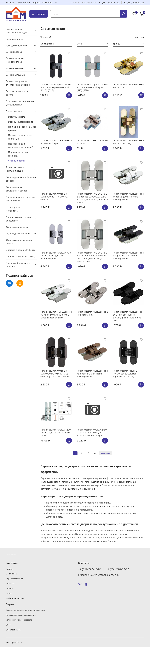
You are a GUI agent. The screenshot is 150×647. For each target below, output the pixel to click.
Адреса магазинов (42, 2)
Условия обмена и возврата (19, 619)
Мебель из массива (15, 598)
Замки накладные (15, 74)
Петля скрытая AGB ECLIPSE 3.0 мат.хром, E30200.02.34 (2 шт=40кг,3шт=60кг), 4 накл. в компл (92, 257)
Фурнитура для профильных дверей (21, 179)
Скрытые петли (16, 160)
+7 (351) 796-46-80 (109, 2)
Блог (8, 624)
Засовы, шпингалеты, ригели (17, 93)
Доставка (10, 583)
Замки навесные (15, 68)
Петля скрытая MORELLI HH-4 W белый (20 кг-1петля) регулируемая (128, 196)
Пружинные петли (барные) (18, 154)
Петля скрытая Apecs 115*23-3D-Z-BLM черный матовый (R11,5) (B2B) (55, 87)
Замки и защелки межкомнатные (15, 60)
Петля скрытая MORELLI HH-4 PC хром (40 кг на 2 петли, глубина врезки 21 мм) (56, 314)
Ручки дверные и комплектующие (15, 169)
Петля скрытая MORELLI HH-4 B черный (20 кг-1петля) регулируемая (128, 255)
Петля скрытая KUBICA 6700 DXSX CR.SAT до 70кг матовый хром (55, 255)
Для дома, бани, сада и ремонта (18, 264)
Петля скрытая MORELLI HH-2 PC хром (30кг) (92, 313)
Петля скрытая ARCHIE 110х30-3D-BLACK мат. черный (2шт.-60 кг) (125, 373)
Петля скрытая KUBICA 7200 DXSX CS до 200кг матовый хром (55, 432)
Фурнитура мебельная (18, 233)
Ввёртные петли (16, 116)
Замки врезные (14, 51)
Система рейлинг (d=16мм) (20, 256)
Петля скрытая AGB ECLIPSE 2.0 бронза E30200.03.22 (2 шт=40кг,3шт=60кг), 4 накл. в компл (92, 198)
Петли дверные (14, 111)
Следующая (105, 453)
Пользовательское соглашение (21, 615)
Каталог (10, 2)
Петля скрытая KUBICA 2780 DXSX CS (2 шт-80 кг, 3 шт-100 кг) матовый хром (92, 432)
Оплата (9, 588)
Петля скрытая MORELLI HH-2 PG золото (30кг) (128, 142)
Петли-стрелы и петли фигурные (20, 137)
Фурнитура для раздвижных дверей (17, 189)
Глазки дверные (14, 38)
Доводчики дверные (17, 45)
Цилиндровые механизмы (13, 209)
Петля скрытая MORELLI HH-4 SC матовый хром (56, 142)
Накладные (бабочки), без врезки (22, 128)
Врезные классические (20, 121)
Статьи (9, 593)
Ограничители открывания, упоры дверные (20, 103)
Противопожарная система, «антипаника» (20, 199)
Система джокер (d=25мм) (20, 249)
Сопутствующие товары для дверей (18, 219)
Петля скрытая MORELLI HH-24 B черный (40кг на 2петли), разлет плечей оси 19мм (128, 316)
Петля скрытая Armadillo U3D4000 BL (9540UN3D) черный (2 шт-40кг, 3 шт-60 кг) (55, 375)
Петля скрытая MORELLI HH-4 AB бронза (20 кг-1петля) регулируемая (92, 373)
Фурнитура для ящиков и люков (19, 241)
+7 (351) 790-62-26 (134, 2)
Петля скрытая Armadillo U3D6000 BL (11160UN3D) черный (54, 196)
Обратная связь (13, 629)
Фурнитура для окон (17, 227)
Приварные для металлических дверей (20, 145)
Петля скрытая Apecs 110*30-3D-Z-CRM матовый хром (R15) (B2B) (92, 87)
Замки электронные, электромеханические (18, 83)
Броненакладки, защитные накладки (16, 31)
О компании (23, 2)
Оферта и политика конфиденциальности (25, 610)
